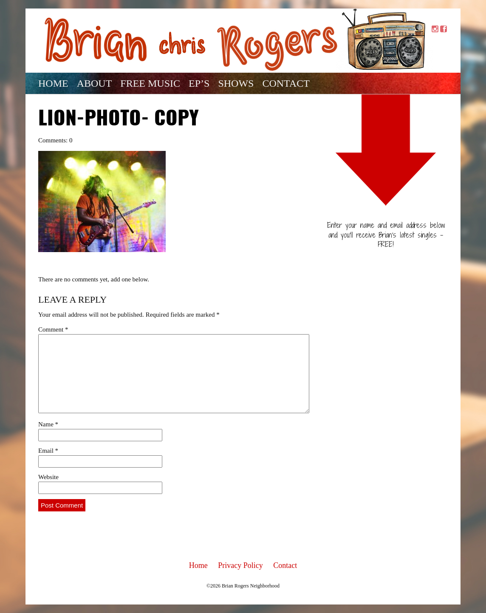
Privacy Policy (240, 565)
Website (48, 477)
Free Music (150, 83)
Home (53, 83)
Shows (236, 83)
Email (48, 450)
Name (48, 424)
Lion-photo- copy (118, 119)
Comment (53, 329)
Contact (285, 83)
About (94, 83)
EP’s (199, 83)
